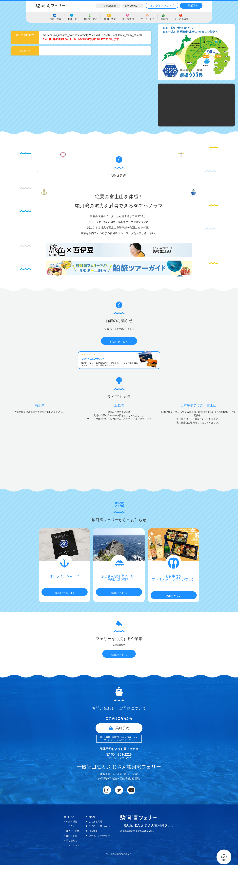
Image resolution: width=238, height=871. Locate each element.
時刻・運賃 (71, 828)
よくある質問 (95, 828)
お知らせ (69, 832)
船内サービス (72, 837)
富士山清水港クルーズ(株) (125, 780)
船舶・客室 (71, 842)
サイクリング (72, 851)
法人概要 (93, 837)
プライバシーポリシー (100, 842)
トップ (69, 823)
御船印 (92, 823)
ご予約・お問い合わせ (100, 832)
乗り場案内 (71, 847)
